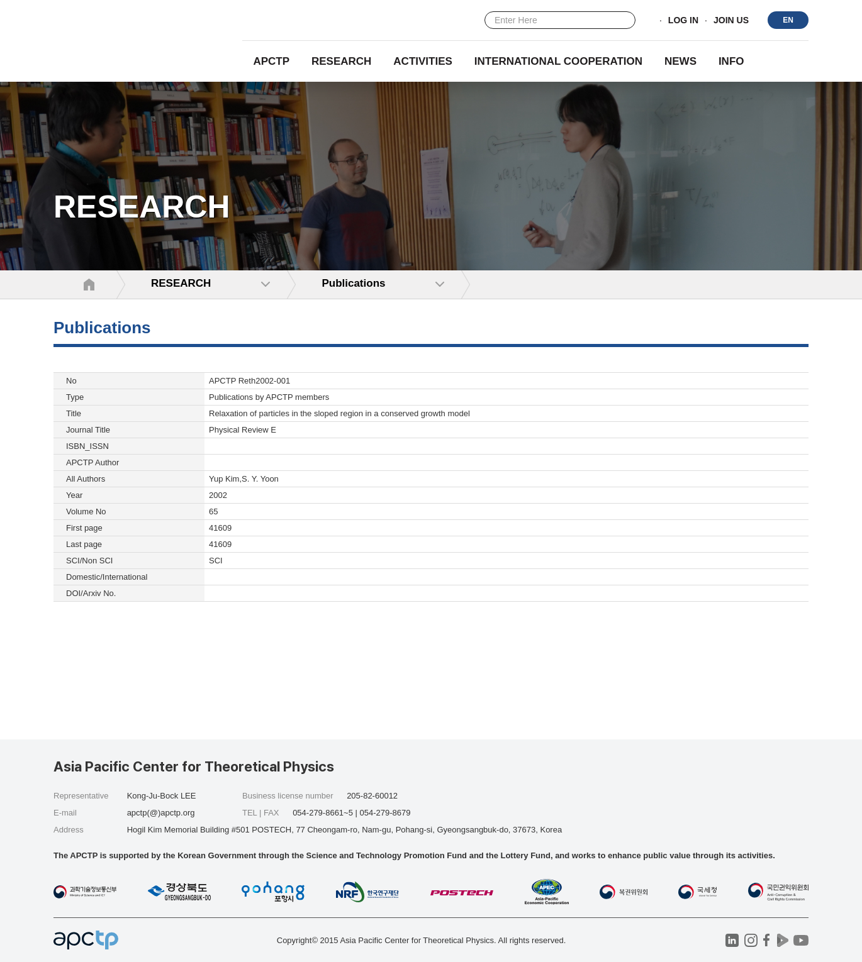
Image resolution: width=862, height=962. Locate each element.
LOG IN (683, 21)
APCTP (271, 61)
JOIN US (731, 21)
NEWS (680, 61)
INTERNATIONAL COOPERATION (558, 61)
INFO (731, 61)
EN (788, 20)
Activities (422, 61)
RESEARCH (341, 61)
